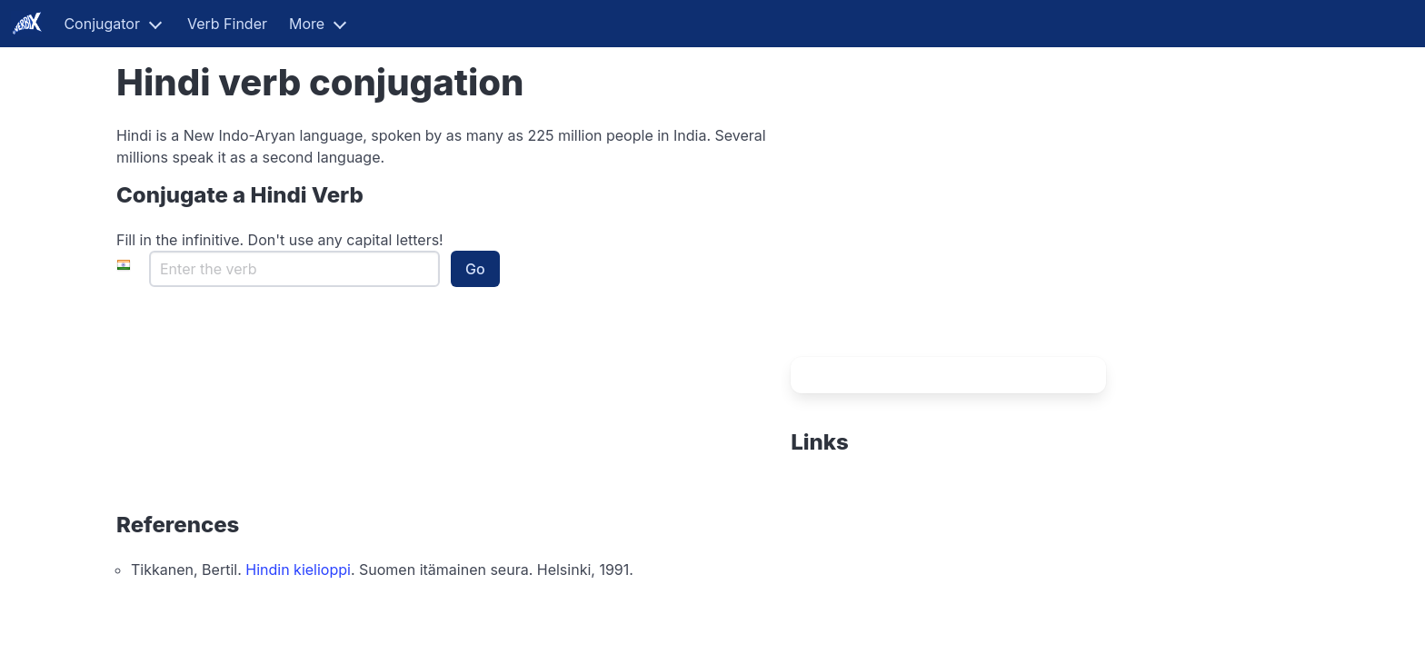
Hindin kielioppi (298, 569)
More (306, 24)
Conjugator (102, 24)
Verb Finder (227, 24)
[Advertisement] (904, 238)
